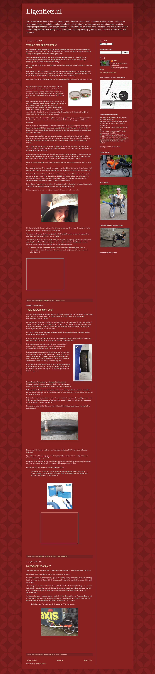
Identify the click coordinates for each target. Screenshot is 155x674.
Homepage (60, 660)
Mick (115, 61)
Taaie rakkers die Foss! (39, 309)
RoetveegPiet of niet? (38, 566)
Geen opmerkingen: (63, 556)
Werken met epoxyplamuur (41, 44)
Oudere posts (88, 660)
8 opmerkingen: (60, 300)
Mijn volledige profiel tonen (108, 72)
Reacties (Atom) (41, 663)
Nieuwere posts (32, 660)
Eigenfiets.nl (44, 11)
